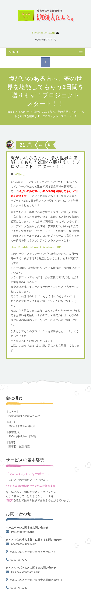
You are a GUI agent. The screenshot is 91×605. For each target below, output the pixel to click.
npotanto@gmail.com (23, 543)
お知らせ (24, 111)
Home (10, 111)
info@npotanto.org (43, 32)
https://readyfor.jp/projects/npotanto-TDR (36, 247)
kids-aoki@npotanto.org (25, 571)
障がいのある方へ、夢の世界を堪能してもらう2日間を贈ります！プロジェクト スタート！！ (45, 162)
